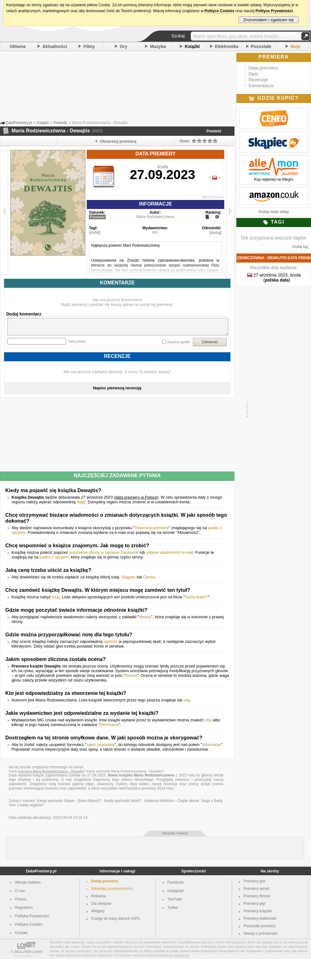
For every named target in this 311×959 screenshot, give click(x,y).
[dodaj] (94, 232)
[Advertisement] (126, 87)
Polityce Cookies (219, 11)
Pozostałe (261, 46)
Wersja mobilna (27, 882)
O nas (20, 891)
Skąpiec (128, 577)
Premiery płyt (254, 903)
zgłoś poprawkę (213, 197)
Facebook (175, 882)
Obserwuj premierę (151, 527)
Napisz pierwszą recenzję (117, 388)
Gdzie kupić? (196, 597)
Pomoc (20, 899)
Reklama (98, 896)
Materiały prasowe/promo (112, 888)
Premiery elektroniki (260, 918)
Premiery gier (255, 881)
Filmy (89, 46)
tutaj (56, 597)
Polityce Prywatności (274, 11)
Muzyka (158, 46)
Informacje (109, 724)
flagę (81, 502)
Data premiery (263, 67)
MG (155, 232)
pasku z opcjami (53, 557)
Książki (192, 46)
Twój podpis (77, 341)
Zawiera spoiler (178, 342)
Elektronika (226, 46)
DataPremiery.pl (41, 871)
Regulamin (24, 907)
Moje (295, 46)
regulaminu (181, 955)
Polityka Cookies (29, 924)
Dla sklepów (101, 903)
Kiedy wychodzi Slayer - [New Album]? (69, 801)
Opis (253, 73)
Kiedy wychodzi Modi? (122, 801)
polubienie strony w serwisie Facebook (104, 552)
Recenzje (258, 79)
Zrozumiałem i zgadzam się (268, 19)
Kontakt (21, 933)
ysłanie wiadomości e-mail (169, 552)
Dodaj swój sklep (273, 212)
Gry (123, 46)
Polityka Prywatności (32, 916)
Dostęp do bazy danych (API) (115, 918)
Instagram (175, 891)
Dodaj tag (300, 246)
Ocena (131, 675)
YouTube (174, 899)
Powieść (214, 131)
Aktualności (54, 46)
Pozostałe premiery (260, 926)
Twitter (172, 907)
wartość (111, 641)
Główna (18, 46)
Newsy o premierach (260, 933)
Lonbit (37, 951)
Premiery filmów (257, 896)
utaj (186, 700)
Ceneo (149, 577)
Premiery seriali (256, 888)
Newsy (145, 617)
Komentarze (261, 85)
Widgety (97, 911)
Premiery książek (258, 911)
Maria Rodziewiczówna (155, 217)
